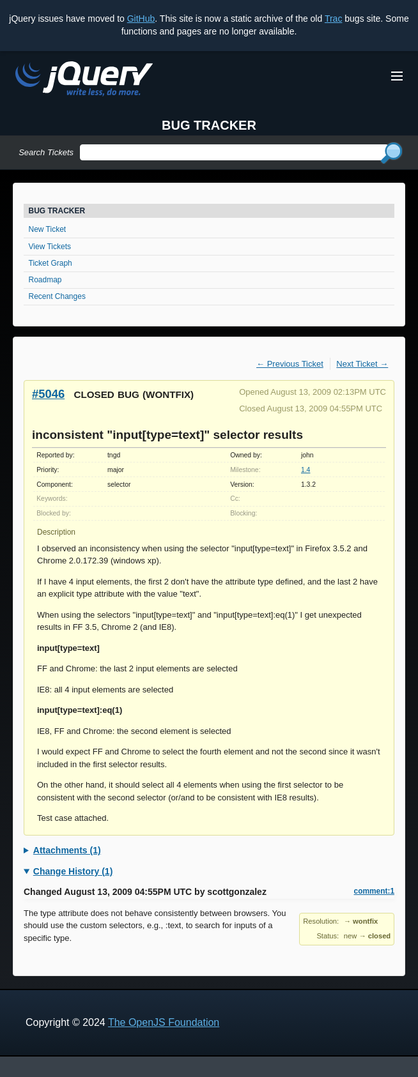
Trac (333, 18)
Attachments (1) (67, 850)
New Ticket (47, 229)
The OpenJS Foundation (163, 1022)
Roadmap (45, 279)
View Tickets (50, 246)
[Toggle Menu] (397, 76)
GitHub (141, 18)
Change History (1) (72, 871)
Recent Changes (57, 296)
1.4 (305, 469)
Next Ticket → (362, 364)
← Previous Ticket (289, 364)
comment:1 (374, 891)
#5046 (48, 394)
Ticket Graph (50, 263)
